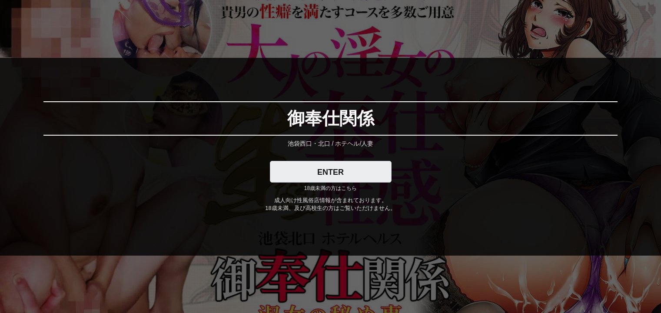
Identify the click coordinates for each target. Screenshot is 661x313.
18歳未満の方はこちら (330, 188)
